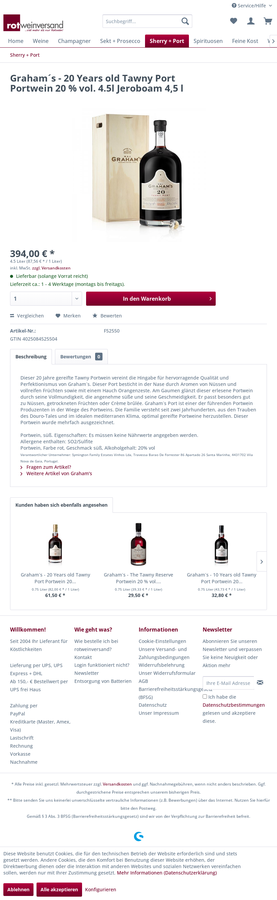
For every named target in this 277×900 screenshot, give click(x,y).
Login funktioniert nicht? (101, 665)
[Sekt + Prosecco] (120, 41)
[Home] (15, 41)
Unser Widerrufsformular (167, 673)
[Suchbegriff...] (147, 21)
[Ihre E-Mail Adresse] (228, 683)
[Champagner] (74, 41)
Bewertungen (81, 356)
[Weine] (40, 41)
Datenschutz (153, 705)
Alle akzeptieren (59, 889)
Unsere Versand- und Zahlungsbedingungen (164, 653)
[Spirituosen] (208, 41)
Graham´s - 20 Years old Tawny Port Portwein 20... (55, 578)
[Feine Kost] (245, 41)
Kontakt (83, 657)
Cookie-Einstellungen (162, 641)
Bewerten (107, 315)
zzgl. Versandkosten (51, 268)
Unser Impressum (159, 713)
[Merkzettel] (233, 21)
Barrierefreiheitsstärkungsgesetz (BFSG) (169, 693)
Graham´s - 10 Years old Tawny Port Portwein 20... (221, 578)
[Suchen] (185, 21)
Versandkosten (117, 784)
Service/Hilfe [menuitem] (249, 5)
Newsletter (86, 673)
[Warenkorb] (266, 21)
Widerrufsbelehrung (162, 665)
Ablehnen (18, 889)
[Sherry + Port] (167, 41)
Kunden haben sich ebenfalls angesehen (61, 505)
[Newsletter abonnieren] (260, 682)
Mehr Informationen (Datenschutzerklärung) (167, 872)
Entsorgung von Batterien (103, 681)
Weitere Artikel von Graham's (56, 473)
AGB (143, 681)
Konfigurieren (100, 889)
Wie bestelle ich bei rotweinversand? (96, 645)
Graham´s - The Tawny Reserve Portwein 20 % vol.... (138, 578)
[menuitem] (147, 21)
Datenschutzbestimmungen (234, 705)
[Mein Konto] (250, 21)
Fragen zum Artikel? (45, 467)
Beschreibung (31, 356)
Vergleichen (27, 315)
